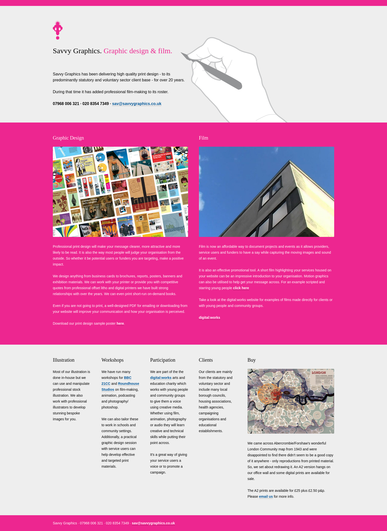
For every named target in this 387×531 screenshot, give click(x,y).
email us (266, 496)
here (120, 323)
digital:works (209, 317)
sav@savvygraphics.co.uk (136, 104)
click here (241, 288)
